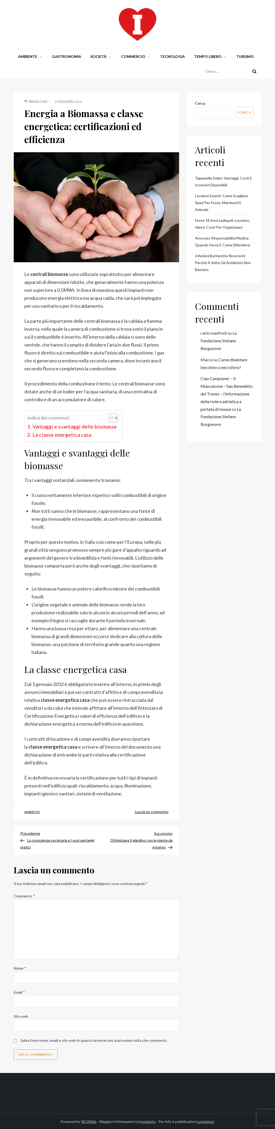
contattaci (205, 1121)
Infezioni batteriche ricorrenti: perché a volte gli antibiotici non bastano (223, 263)
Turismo (245, 56)
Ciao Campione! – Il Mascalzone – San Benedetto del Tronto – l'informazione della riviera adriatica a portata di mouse (227, 393)
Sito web (21, 1016)
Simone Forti (38, 101)
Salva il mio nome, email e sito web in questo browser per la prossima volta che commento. (94, 1040)
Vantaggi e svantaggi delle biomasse (74, 426)
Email (19, 992)
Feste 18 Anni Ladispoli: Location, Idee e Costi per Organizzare (222, 223)
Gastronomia (66, 56)
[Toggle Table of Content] (111, 417)
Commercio (136, 56)
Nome (20, 968)
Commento (24, 896)
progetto (148, 1121)
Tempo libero (210, 56)
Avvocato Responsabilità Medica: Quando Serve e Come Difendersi (222, 241)
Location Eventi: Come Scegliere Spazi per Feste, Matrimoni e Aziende (221, 202)
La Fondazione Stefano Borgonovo (219, 340)
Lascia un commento (152, 811)
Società (101, 56)
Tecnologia (172, 56)
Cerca (200, 103)
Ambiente (30, 56)
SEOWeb (88, 1121)
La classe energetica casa (61, 434)
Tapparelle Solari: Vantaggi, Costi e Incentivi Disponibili (223, 181)
